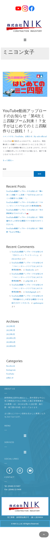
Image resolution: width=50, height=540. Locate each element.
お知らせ (28, 136)
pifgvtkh (29, 280)
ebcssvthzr (17, 258)
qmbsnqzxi (38, 303)
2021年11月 (10, 342)
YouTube (19, 136)
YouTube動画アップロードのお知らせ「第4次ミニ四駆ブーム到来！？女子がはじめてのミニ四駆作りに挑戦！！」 (25, 122)
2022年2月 (10, 330)
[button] (25, 39)
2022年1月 (10, 334)
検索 (4, 169)
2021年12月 (11, 338)
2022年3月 (10, 326)
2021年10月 (11, 346)
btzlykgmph (31, 291)
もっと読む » (8, 160)
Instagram (11, 370)
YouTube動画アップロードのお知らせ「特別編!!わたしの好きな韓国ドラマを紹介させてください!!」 (24, 221)
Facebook (10, 366)
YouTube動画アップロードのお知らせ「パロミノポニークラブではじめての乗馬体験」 (27, 266)
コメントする (8, 136)
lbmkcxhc (30, 269)
